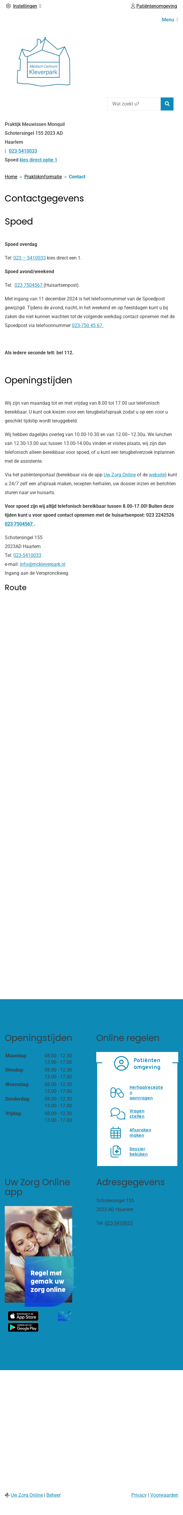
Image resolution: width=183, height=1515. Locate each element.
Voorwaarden (164, 1495)
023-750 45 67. (87, 325)
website (157, 475)
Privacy (139, 1495)
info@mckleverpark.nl (42, 564)
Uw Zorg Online (120, 475)
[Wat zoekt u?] (134, 103)
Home (11, 177)
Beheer (53, 1495)
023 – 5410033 (29, 258)
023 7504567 (29, 285)
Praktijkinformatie (43, 177)
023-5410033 (27, 555)
